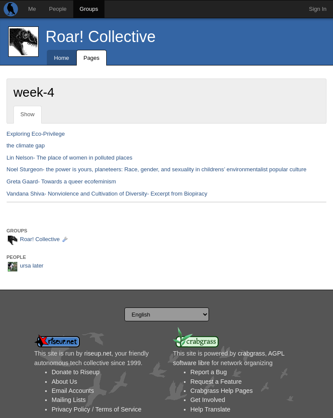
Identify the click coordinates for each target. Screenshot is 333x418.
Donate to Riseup (75, 372)
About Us (64, 381)
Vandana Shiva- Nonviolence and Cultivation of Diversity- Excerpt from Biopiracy (107, 193)
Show (27, 114)
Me (32, 9)
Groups (89, 9)
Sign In (317, 9)
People (57, 9)
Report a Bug (208, 372)
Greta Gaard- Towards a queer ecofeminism (61, 181)
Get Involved (207, 399)
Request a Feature (216, 381)
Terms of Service (118, 409)
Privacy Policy (71, 409)
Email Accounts (73, 390)
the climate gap (26, 145)
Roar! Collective (101, 37)
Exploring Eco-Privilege (36, 134)
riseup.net (97, 353)
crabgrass (251, 353)
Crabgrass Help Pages (221, 390)
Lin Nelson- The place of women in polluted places (69, 157)
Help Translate (210, 409)
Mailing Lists (69, 399)
